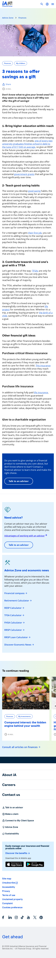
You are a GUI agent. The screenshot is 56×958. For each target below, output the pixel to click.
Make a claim (10, 814)
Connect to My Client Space (18, 820)
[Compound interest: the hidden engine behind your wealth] (25, 693)
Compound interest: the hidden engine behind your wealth (25, 724)
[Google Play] (35, 865)
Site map (6, 878)
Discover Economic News (19, 644)
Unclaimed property (12, 899)
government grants (24, 174)
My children (20, 63)
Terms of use (8, 895)
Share (6, 84)
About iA (9, 775)
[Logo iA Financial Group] (7, 4)
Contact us (11, 795)
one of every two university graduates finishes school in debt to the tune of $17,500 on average (27, 144)
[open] (52, 4)
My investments (24, 716)
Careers (8, 785)
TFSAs (35, 270)
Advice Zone (7, 17)
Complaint (7, 903)
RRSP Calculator (14, 629)
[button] (47, 4)
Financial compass (15, 593)
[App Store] (14, 865)
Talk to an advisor (19, 481)
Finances (22, 17)
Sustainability (10, 833)
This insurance (43, 365)
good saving (34, 190)
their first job (35, 232)
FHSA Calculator (14, 622)
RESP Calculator (14, 607)
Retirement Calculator (18, 600)
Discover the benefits (17, 853)
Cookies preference (12, 907)
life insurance (41, 392)
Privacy (6, 891)
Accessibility (8, 887)
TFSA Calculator (14, 615)
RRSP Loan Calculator (17, 637)
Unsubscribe (8, 882)
